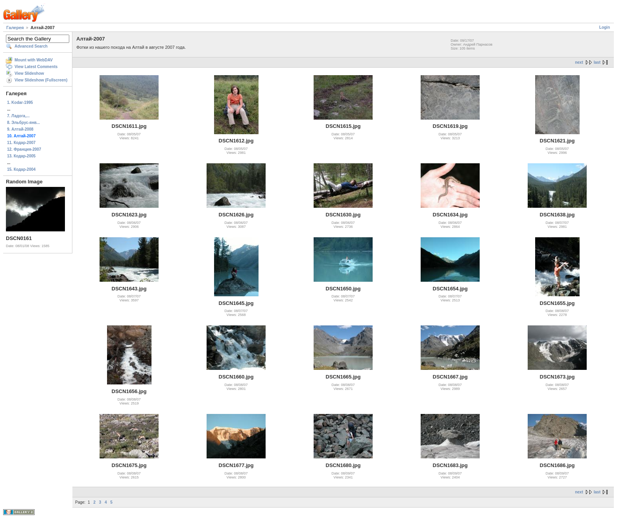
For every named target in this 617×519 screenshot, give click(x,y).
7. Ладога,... (18, 116)
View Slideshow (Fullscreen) (41, 80)
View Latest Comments (36, 67)
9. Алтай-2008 (20, 129)
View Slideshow (29, 73)
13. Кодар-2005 (21, 156)
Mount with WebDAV (34, 60)
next (579, 62)
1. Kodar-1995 (20, 102)
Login (604, 27)
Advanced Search (31, 46)
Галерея (15, 27)
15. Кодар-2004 (21, 169)
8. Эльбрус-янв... (23, 122)
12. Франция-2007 (24, 149)
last (597, 62)
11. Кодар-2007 (21, 142)
